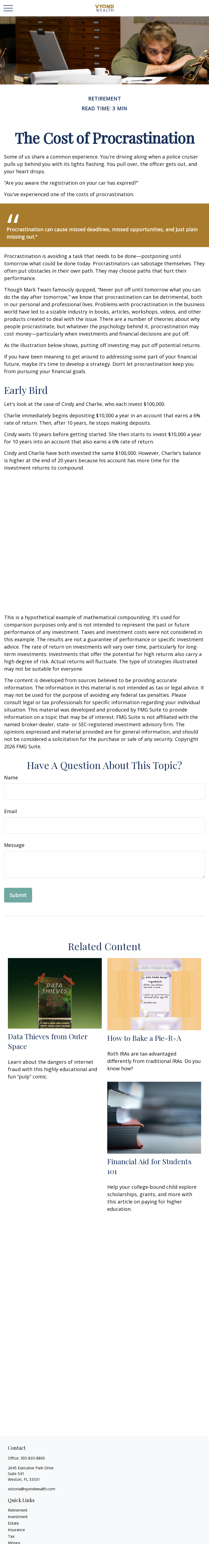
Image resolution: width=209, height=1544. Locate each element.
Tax (11, 1536)
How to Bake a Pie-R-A (144, 1038)
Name (11, 777)
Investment (18, 1516)
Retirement (17, 1510)
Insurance (16, 1529)
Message (14, 845)
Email (10, 811)
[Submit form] (18, 895)
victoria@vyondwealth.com (31, 1488)
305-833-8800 (32, 1458)
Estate (13, 1523)
